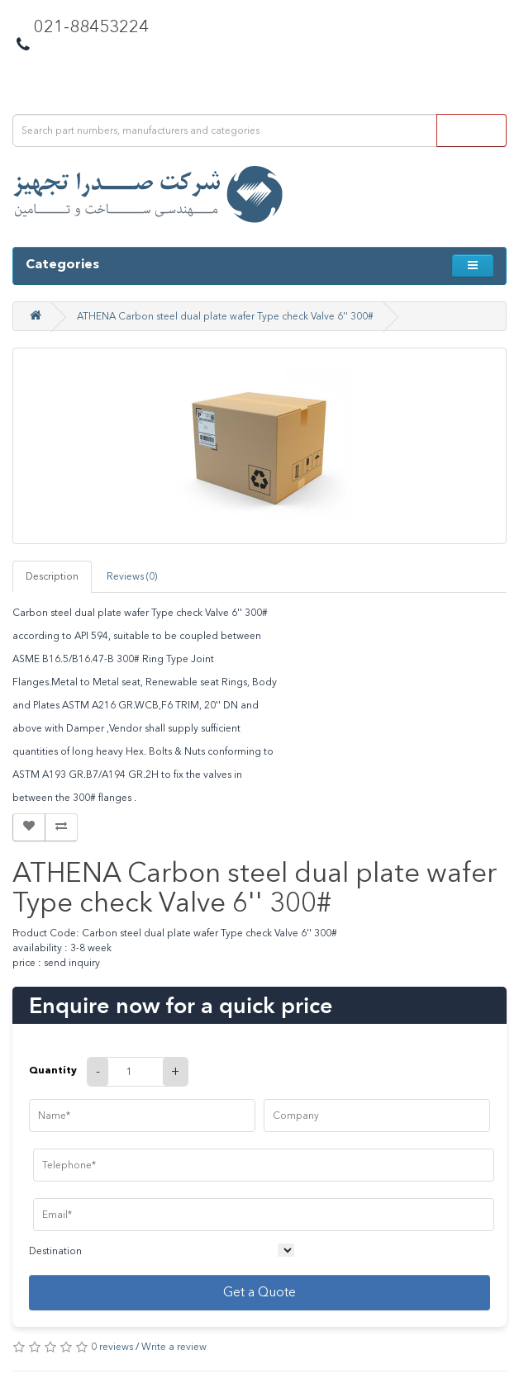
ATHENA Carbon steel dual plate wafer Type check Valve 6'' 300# (225, 316)
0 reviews (112, 1346)
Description (52, 576)
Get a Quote (259, 1292)
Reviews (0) (132, 576)
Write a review (174, 1346)
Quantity (53, 1070)
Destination (55, 1251)
